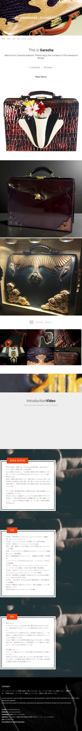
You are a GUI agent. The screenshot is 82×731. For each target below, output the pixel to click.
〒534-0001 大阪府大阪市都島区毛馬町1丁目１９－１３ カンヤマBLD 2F (31, 716)
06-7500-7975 (9, 719)
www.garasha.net (14, 711)
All (31, 322)
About (18, 39)
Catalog (30, 39)
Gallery (9, 39)
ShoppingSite (35, 67)
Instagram (48, 67)
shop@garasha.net (13, 709)
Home (3, 39)
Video (13, 39)
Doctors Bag (39, 322)
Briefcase (48, 322)
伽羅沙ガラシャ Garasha (17, 714)
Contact (24, 39)
